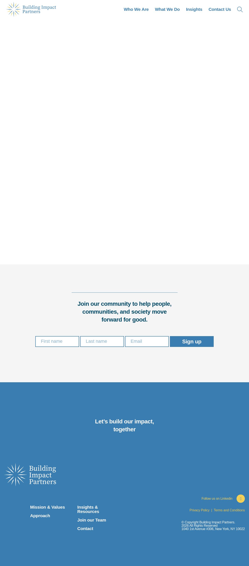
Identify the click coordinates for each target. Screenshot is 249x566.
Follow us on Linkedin (216, 498)
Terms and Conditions (229, 510)
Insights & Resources (88, 509)
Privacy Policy (200, 510)
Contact (85, 528)
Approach (40, 515)
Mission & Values (47, 507)
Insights (194, 9)
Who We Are (136, 9)
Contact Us (220, 9)
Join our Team (91, 520)
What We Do (167, 9)
